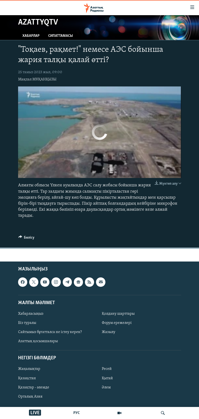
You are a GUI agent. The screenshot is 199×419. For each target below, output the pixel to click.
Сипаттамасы (60, 36)
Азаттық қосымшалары (38, 341)
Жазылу (108, 332)
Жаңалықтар (29, 369)
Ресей (107, 369)
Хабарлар (31, 36)
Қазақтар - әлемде (33, 387)
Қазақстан (27, 378)
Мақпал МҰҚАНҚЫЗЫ (37, 79)
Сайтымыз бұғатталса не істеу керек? (50, 332)
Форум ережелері (117, 323)
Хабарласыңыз (30, 314)
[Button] (26, 238)
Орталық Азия (30, 396)
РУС (76, 413)
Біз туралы (27, 323)
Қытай (107, 378)
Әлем (106, 387)
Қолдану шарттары (118, 314)
